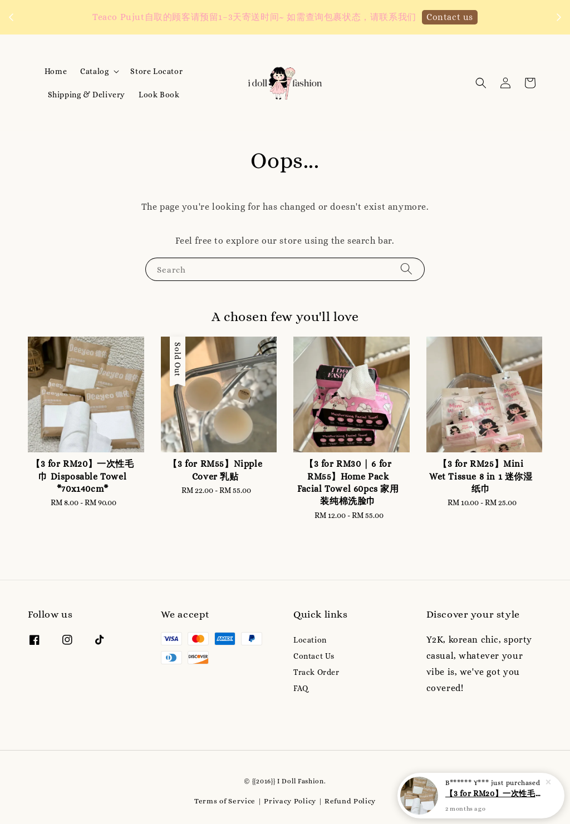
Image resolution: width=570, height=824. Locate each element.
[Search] (406, 269)
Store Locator (156, 71)
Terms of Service (224, 801)
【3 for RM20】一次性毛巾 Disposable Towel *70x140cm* (494, 797)
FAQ (300, 688)
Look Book (159, 94)
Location (310, 639)
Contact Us (314, 656)
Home (56, 71)
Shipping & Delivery (86, 94)
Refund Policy (350, 801)
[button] (481, 83)
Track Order (316, 672)
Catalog (94, 71)
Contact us (449, 17)
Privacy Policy (290, 801)
